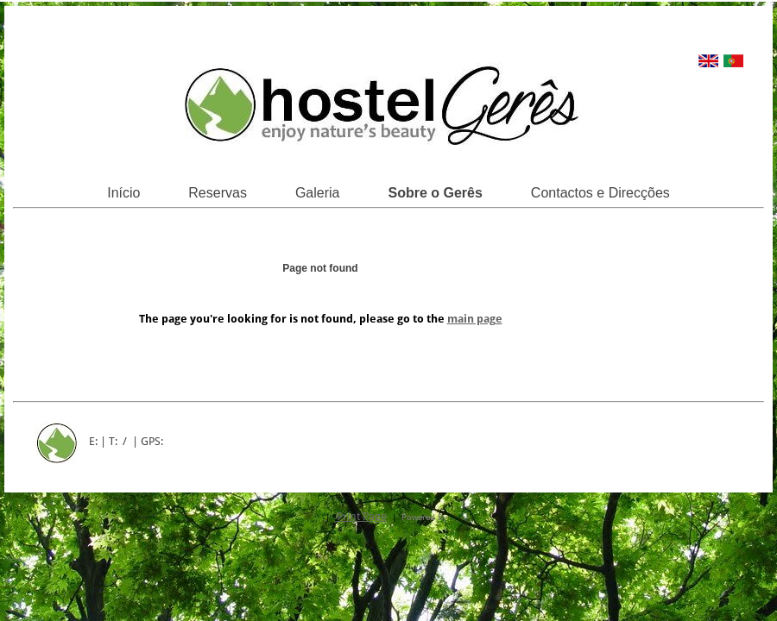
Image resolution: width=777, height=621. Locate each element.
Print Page (362, 516)
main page (474, 318)
